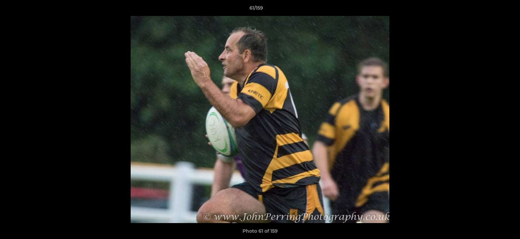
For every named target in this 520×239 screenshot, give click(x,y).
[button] (492, 10)
